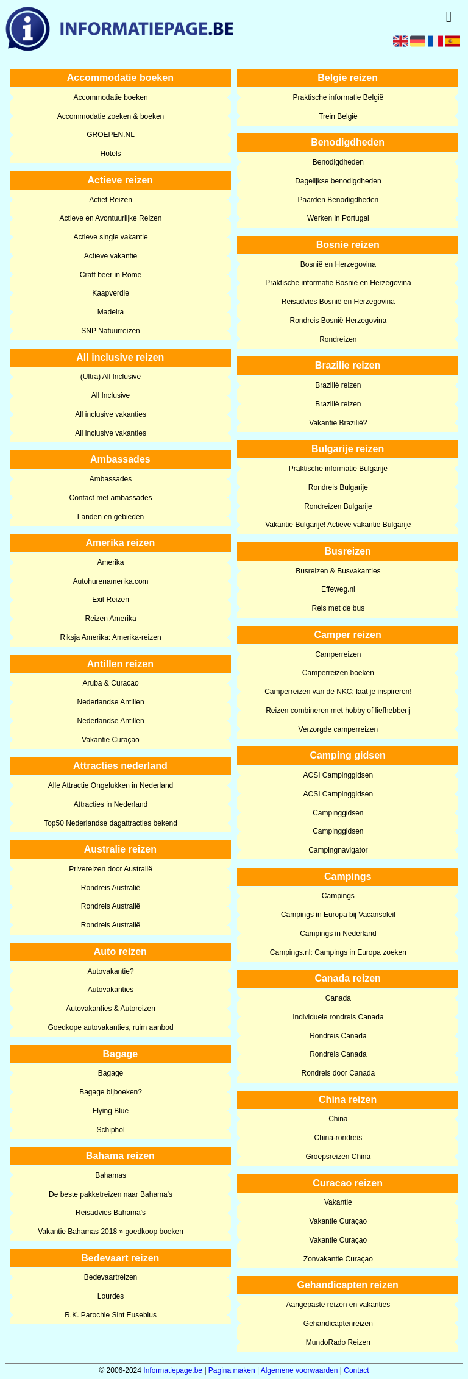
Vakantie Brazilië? (338, 423)
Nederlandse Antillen (110, 702)
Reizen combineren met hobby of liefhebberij (338, 710)
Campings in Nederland (338, 933)
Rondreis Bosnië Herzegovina (337, 320)
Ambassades (111, 479)
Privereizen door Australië (110, 869)
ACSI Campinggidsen (338, 775)
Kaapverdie (110, 293)
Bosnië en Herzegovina (338, 264)
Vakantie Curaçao (111, 740)
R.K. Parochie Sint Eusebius (111, 1315)
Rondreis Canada (338, 1036)
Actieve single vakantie (111, 237)
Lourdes (111, 1296)
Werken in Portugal (338, 218)
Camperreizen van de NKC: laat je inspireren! (337, 691)
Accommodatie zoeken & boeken (110, 116)
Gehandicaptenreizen (338, 1323)
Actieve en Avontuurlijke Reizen (111, 218)
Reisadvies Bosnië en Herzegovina (338, 301)
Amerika (111, 562)
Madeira (111, 312)
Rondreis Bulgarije (338, 487)
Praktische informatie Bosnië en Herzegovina (338, 282)
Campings (338, 896)
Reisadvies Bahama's (111, 1212)
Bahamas (110, 1175)
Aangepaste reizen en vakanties (338, 1304)
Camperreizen (338, 654)
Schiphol (111, 1130)
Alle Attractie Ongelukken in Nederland (110, 785)
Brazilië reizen (338, 385)
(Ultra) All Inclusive (110, 376)
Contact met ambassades (110, 498)
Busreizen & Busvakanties (338, 571)
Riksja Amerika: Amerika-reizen (110, 637)
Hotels (111, 153)
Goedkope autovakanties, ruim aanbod (110, 1027)
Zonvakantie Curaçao (338, 1259)
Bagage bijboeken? (110, 1092)
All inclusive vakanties (110, 414)
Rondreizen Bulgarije (338, 506)
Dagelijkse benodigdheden (338, 181)
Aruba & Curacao (111, 683)
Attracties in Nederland (110, 804)
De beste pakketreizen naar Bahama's (110, 1194)
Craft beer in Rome (110, 275)
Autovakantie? (111, 971)
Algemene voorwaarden (299, 1370)
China (337, 1119)
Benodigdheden (338, 162)
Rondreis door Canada (338, 1073)
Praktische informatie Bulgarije (338, 468)
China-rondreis (338, 1137)
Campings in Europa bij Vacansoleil (338, 914)
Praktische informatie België (337, 97)
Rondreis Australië (110, 888)
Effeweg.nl (338, 589)
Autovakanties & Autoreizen (110, 1008)
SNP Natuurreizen (110, 331)
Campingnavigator (337, 850)
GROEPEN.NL (111, 134)
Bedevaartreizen (110, 1277)
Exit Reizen (110, 599)
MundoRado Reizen (338, 1342)
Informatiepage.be (172, 1370)
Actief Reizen (110, 200)
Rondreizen (337, 339)
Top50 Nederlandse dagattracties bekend (110, 823)
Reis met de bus (338, 608)
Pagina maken (231, 1370)
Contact (356, 1370)
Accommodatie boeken (111, 97)
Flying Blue (111, 1111)
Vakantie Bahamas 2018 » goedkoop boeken (110, 1231)
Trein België (338, 116)
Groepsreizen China (337, 1156)
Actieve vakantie (110, 256)
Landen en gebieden (110, 516)
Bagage (110, 1073)
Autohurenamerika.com (111, 581)
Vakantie (338, 1202)
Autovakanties (110, 989)
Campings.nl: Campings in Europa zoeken (338, 952)
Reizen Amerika (110, 618)
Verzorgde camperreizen (338, 729)
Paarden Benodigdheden (337, 200)
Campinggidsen (338, 813)
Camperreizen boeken (338, 672)
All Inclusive (110, 395)
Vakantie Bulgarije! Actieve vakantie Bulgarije (338, 524)
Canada (338, 998)
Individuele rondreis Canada (337, 1017)
